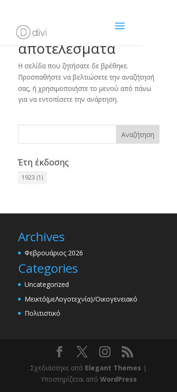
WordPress (118, 379)
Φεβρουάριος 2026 (54, 252)
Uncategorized (47, 284)
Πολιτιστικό (42, 313)
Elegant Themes (113, 367)
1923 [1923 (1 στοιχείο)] (32, 177)
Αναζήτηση (137, 134)
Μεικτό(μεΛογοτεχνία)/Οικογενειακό (81, 298)
